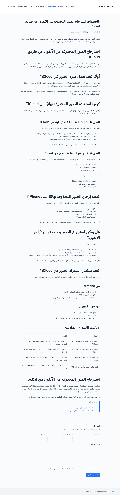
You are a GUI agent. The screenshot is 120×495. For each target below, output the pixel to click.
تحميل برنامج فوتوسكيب (84, 408)
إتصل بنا (13, 6)
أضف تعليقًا (95, 444)
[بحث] (8, 6)
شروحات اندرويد (40, 6)
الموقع (43, 434)
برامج (66, 6)
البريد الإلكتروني (67, 434)
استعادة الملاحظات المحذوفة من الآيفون (79, 411)
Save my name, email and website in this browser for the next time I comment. (73, 469)
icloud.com (88, 313)
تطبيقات (60, 6)
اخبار (72, 6)
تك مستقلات (106, 6)
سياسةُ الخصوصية (22, 6)
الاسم (97, 434)
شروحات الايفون (51, 6)
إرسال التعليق (93, 475)
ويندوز (31, 6)
